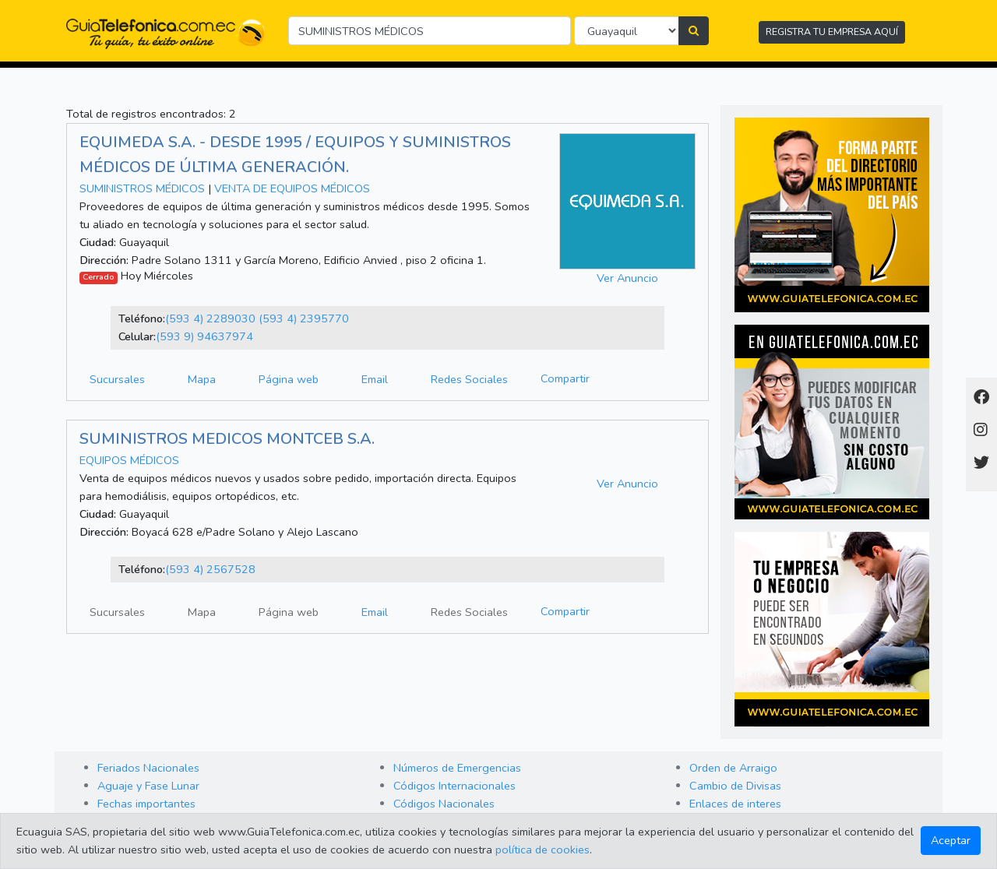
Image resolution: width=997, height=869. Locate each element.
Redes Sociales (469, 379)
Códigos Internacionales (454, 785)
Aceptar (951, 840)
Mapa (202, 379)
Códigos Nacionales (444, 803)
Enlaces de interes (735, 803)
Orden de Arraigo (733, 768)
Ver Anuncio (627, 278)
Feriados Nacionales (148, 768)
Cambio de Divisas (735, 785)
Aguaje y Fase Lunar (148, 785)
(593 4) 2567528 (210, 569)
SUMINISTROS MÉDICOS (142, 188)
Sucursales (117, 379)
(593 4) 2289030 (210, 318)
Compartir (565, 378)
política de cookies (542, 849)
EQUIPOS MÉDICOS (129, 460)
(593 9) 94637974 (204, 336)
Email (374, 379)
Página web (289, 379)
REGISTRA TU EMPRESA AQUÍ (832, 31)
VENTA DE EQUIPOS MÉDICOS (292, 188)
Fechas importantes (146, 803)
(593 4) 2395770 (304, 318)
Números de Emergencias (457, 768)
